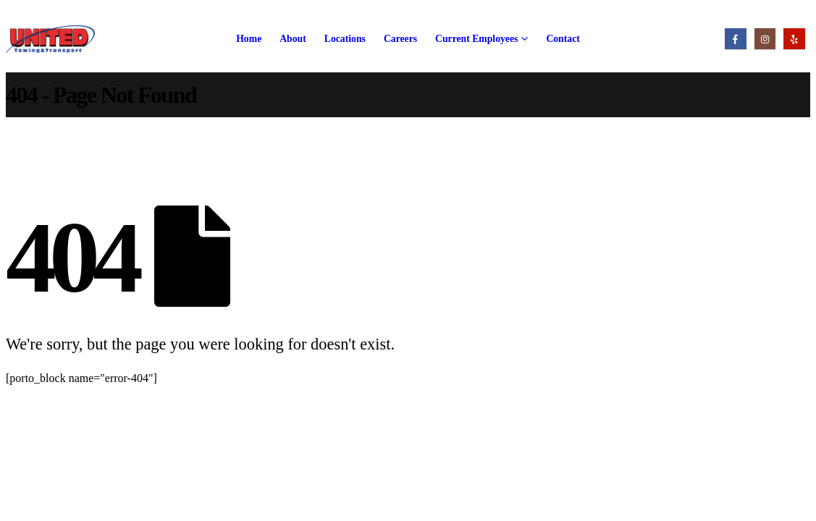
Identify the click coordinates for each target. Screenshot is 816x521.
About (292, 38)
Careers (400, 38)
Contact (562, 38)
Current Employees (476, 38)
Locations (345, 38)
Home (248, 38)
